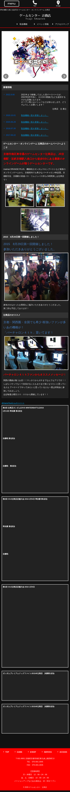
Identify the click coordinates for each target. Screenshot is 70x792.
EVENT (33, 752)
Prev (5, 76)
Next (64, 76)
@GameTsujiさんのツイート (13, 403)
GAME (19, 752)
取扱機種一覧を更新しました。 (34, 115)
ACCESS (63, 752)
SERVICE (48, 752)
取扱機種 (23, 24)
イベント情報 (43, 24)
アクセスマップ (62, 24)
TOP (7, 752)
